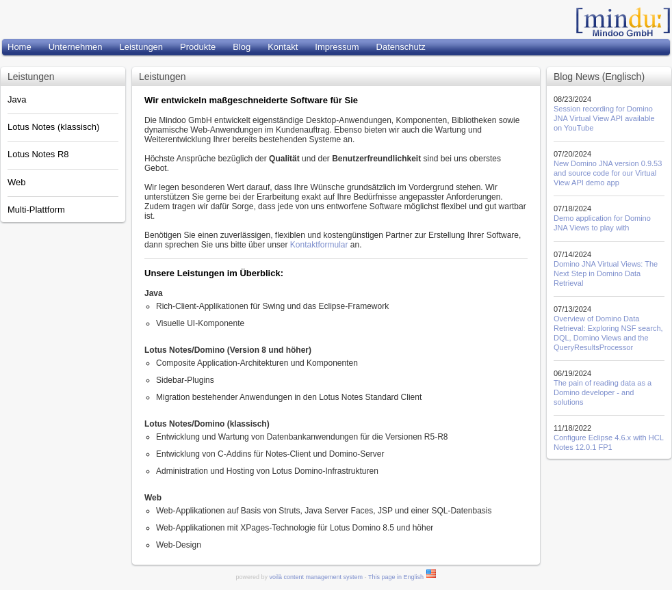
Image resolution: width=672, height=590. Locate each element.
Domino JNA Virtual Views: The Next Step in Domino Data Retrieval (606, 273)
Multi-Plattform (36, 209)
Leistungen (141, 47)
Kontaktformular (319, 245)
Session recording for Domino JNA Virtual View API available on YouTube (604, 118)
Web (17, 182)
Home (19, 47)
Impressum (337, 47)
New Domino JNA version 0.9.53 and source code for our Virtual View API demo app (608, 173)
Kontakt (283, 47)
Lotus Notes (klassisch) (53, 127)
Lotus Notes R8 (38, 154)
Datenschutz (401, 47)
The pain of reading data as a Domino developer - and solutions (602, 392)
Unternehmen (76, 47)
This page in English (402, 577)
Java (17, 99)
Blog (241, 47)
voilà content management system (316, 577)
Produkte (198, 47)
